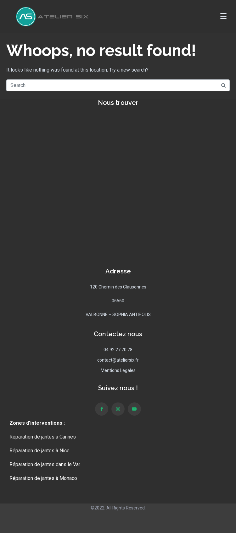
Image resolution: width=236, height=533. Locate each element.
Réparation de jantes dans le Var (44, 464)
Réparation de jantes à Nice (39, 451)
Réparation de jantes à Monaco (43, 478)
